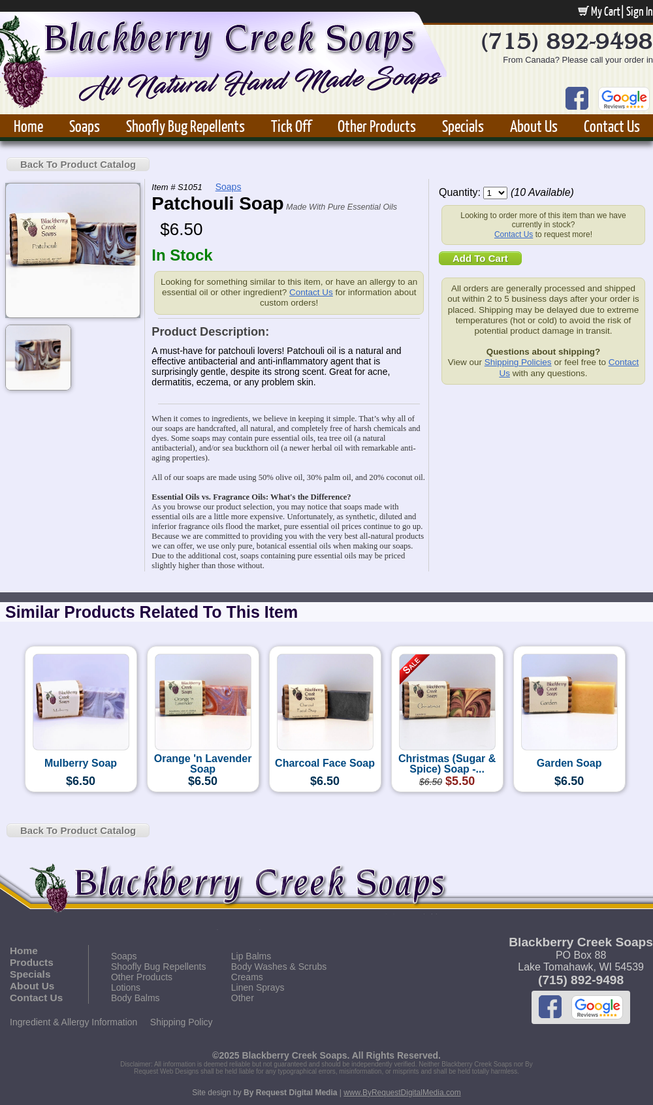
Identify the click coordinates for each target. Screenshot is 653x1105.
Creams (247, 977)
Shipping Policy (181, 1022)
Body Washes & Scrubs (279, 966)
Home (28, 126)
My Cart (599, 11)
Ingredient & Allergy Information (73, 1022)
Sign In (639, 11)
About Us (534, 126)
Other (242, 998)
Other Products (377, 126)
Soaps (84, 126)
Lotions (125, 987)
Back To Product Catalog (78, 164)
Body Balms (135, 998)
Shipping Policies (518, 362)
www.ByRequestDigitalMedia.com (401, 1092)
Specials (463, 126)
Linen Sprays (258, 987)
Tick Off (291, 126)
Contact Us (612, 126)
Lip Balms (251, 956)
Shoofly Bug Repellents (185, 126)
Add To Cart (480, 258)
